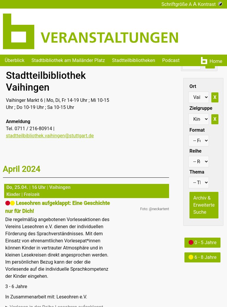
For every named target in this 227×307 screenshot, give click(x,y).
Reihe (195, 151)
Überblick (15, 60)
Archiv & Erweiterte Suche (204, 205)
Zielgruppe (200, 108)
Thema (196, 172)
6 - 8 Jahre (202, 257)
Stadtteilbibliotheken (133, 60)
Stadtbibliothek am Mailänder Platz (68, 60)
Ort (192, 86)
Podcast (171, 60)
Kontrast (210, 4)
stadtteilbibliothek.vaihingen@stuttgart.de (50, 135)
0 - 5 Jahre (202, 242)
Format (197, 130)
